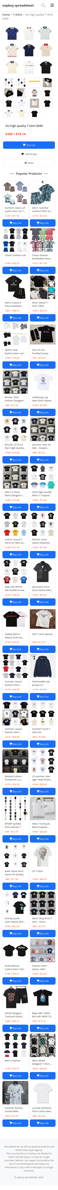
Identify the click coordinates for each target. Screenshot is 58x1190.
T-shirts (17, 14)
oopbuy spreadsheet (18, 5)
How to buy (29, 154)
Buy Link (29, 145)
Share (29, 162)
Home (6, 14)
